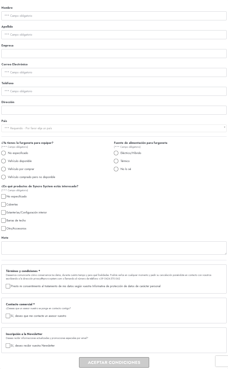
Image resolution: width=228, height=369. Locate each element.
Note (4, 238)
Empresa (7, 45)
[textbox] (114, 128)
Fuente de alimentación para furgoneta (140, 143)
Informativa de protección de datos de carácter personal (126, 286)
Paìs (4, 121)
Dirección (7, 102)
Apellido (7, 27)
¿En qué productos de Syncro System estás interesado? (39, 186)
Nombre (7, 8)
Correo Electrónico (14, 64)
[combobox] (114, 128)
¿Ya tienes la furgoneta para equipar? (27, 143)
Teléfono (7, 83)
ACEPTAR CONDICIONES (114, 362)
